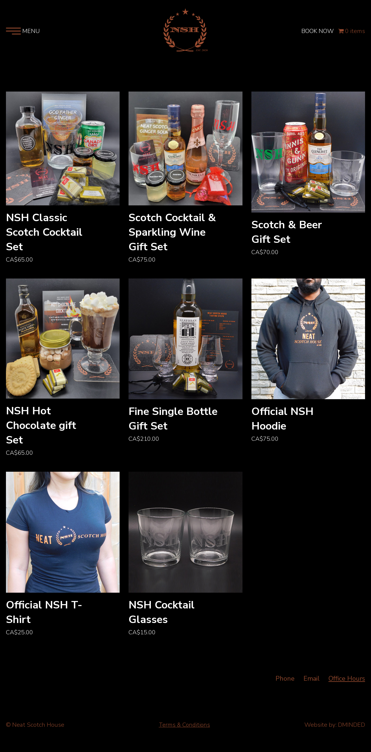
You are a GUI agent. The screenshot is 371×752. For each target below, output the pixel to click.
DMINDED (351, 727)
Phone (285, 681)
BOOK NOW (317, 33)
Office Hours (346, 681)
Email (311, 681)
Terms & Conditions (184, 727)
